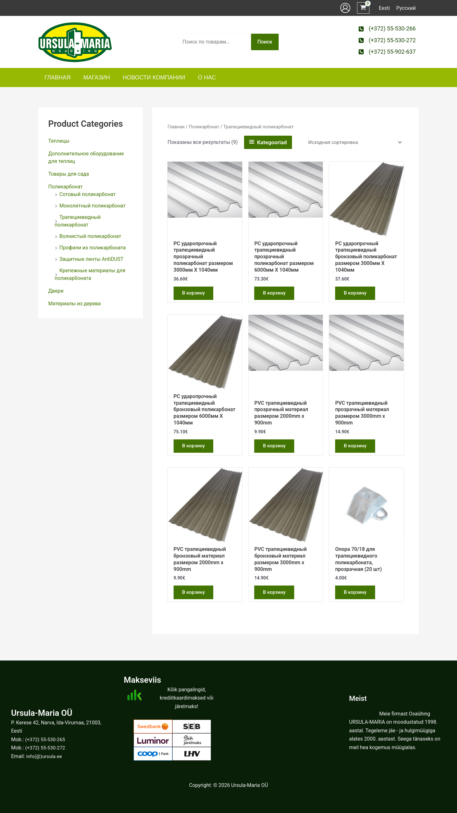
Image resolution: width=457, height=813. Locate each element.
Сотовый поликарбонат (87, 194)
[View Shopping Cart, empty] (363, 8)
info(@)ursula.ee (44, 756)
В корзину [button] (195, 294)
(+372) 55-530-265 (46, 739)
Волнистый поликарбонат (90, 236)
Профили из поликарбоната (92, 248)
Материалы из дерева (74, 304)
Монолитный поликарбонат (92, 206)
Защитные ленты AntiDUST (91, 259)
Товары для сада (68, 174)
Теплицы (59, 141)
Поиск (264, 42)
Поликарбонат (65, 187)
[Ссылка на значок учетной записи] (345, 8)
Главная (176, 127)
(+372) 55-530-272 (46, 748)
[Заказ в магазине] (352, 142)
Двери (55, 291)
